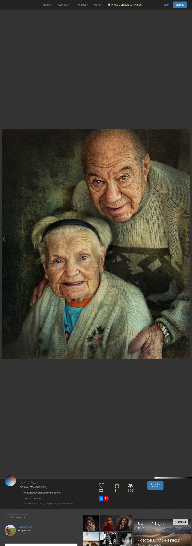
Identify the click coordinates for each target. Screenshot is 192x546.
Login (166, 5)
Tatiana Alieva (25, 527)
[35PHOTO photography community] (20, 4)
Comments (17, 517)
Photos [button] (47, 4)
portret (28, 498)
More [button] (98, 4)
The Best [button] (81, 4)
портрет (38, 498)
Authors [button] (64, 4)
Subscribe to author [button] (155, 485)
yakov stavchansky (33, 487)
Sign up (179, 4)
